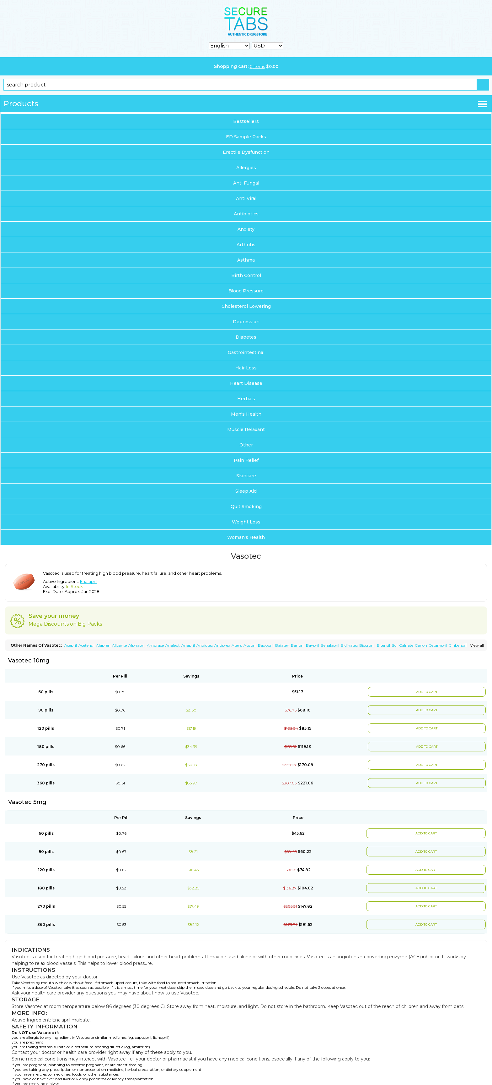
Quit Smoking (246, 506)
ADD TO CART (426, 692)
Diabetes (246, 337)
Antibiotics (246, 214)
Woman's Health (246, 537)
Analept (172, 645)
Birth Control (246, 275)
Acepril (70, 645)
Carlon (421, 645)
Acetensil (86, 645)
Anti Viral (246, 198)
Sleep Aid (246, 491)
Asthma (246, 260)
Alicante (119, 645)
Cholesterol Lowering (246, 306)
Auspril (249, 645)
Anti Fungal (246, 183)
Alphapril (136, 645)
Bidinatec (349, 645)
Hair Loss (246, 368)
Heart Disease (246, 383)
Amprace (155, 645)
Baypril (312, 645)
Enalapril (88, 581)
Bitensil (383, 645)
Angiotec (204, 645)
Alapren (103, 645)
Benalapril (330, 645)
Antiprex (222, 645)
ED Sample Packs (246, 137)
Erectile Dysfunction (246, 152)
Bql (395, 645)
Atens (237, 645)
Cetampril (438, 645)
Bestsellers (246, 121)
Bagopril (266, 645)
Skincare (246, 476)
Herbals (246, 398)
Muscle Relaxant (246, 429)
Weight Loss (246, 522)
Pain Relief (246, 460)
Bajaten (282, 645)
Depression (246, 321)
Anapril (188, 645)
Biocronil (367, 645)
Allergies (246, 167)
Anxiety (246, 229)
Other (246, 445)
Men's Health (246, 414)
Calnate (406, 645)
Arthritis (246, 244)
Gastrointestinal (246, 352)
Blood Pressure (246, 291)
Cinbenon (458, 645)
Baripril (297, 645)
